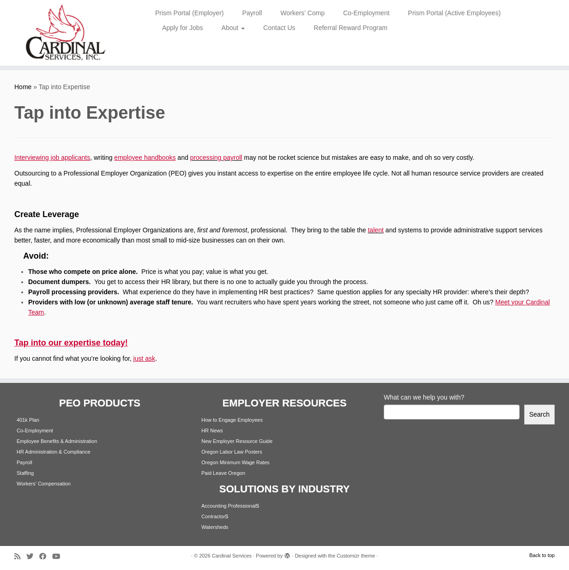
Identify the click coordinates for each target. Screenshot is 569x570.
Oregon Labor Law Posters (231, 452)
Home (22, 87)
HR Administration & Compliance (54, 452)
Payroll (252, 13)
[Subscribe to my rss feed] (20, 556)
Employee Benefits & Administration (57, 441)
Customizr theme (356, 555)
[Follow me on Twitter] (32, 556)
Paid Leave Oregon (223, 473)
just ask (144, 358)
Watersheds (214, 527)
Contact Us (279, 27)
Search (539, 414)
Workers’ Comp (302, 13)
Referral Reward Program (350, 27)
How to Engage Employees (232, 420)
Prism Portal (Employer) (189, 13)
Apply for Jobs (182, 27)
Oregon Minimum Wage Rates (235, 462)
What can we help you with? (424, 397)
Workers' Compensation (44, 483)
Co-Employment (366, 13)
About (233, 27)
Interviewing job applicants (52, 157)
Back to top (542, 555)
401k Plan (28, 420)
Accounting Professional (228, 506)
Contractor (213, 516)
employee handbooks (145, 157)
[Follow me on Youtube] (59, 556)
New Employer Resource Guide (236, 441)
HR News (212, 430)
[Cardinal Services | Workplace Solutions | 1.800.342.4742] (65, 33)
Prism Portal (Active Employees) (454, 13)
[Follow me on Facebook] (45, 556)
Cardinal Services (232, 555)
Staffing (25, 473)
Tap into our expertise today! (71, 342)
